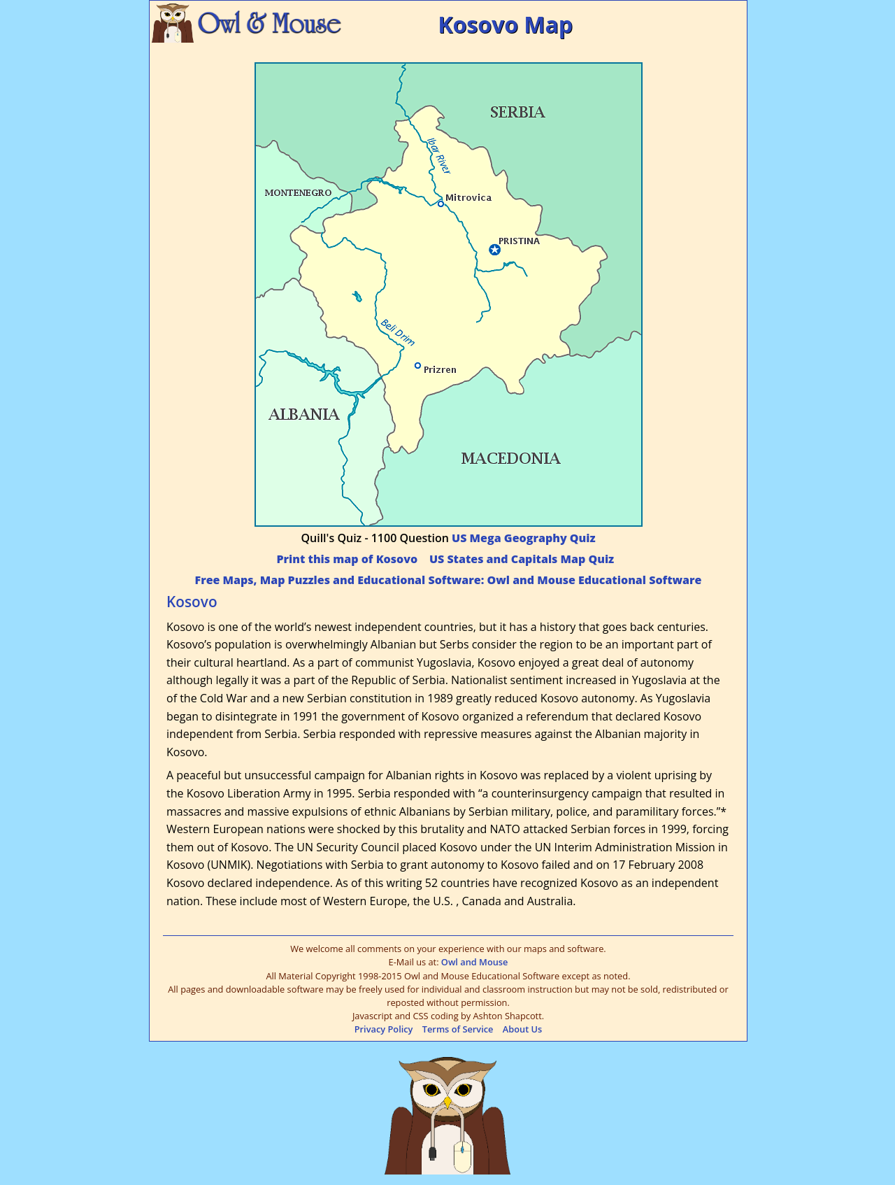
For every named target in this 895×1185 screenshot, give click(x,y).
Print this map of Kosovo (346, 559)
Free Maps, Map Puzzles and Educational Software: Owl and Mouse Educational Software (448, 580)
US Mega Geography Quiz (523, 538)
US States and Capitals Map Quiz (521, 559)
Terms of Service (458, 1029)
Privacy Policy (384, 1029)
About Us (523, 1029)
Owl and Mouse (474, 962)
